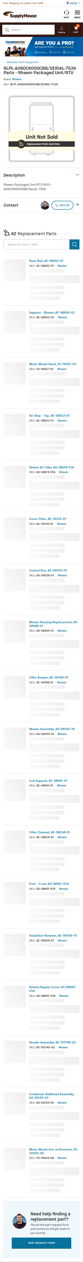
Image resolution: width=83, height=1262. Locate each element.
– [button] (77, 175)
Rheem (16, 79)
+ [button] (77, 205)
